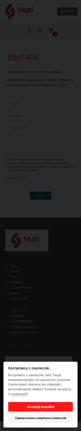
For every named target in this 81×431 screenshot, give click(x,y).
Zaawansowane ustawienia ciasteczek (40, 418)
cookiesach (19, 394)
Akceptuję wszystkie (40, 406)
